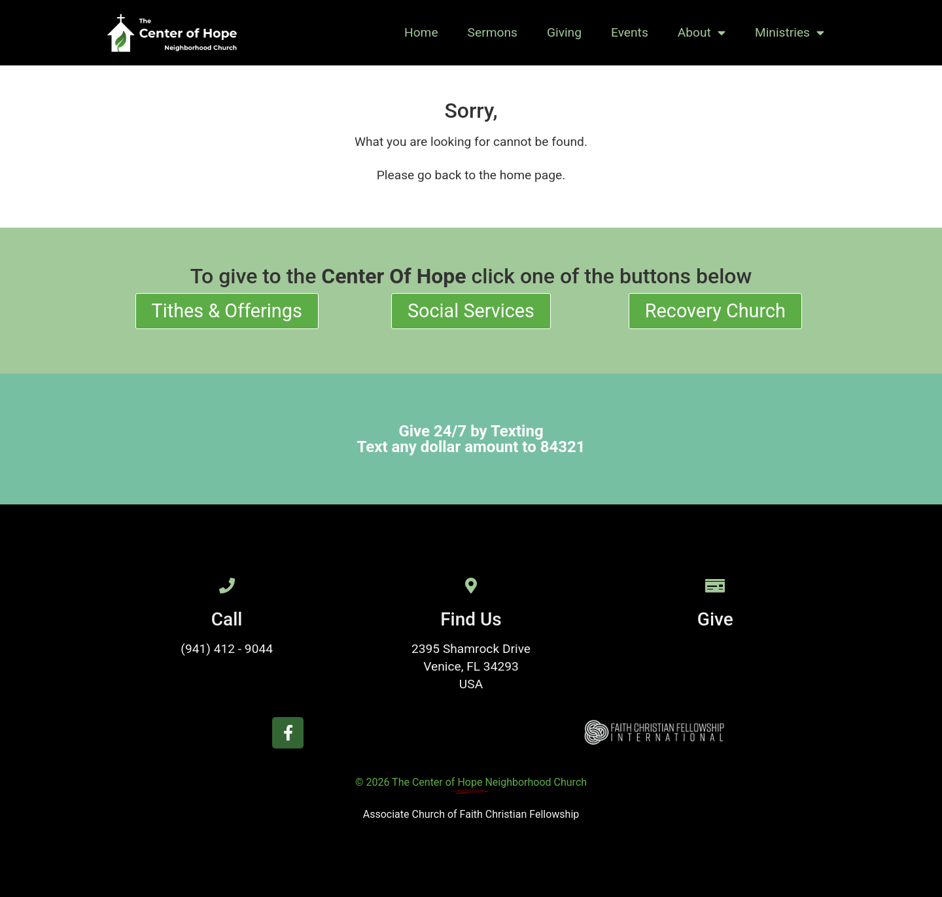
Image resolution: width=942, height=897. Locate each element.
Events (629, 32)
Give (715, 619)
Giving (564, 32)
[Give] (715, 585)
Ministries (789, 32)
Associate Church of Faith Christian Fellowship (471, 814)
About (701, 32)
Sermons (492, 32)
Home (421, 32)
